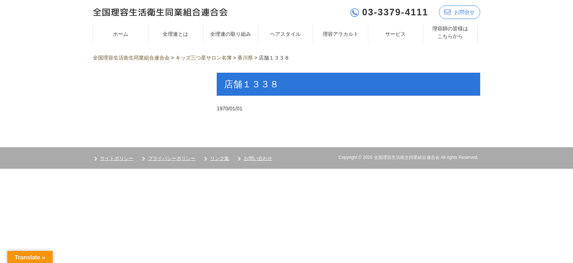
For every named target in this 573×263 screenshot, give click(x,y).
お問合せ (459, 12)
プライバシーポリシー (172, 158)
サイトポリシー (116, 158)
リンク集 (219, 158)
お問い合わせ (258, 158)
